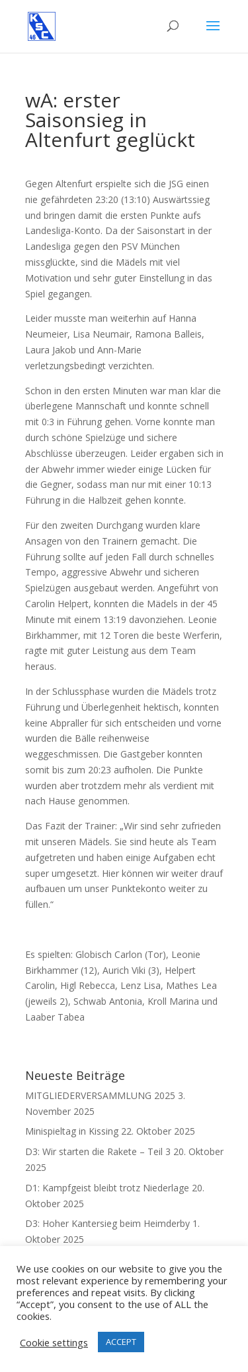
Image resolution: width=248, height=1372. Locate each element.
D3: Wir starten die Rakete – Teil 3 (98, 1151)
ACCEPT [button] (121, 1342)
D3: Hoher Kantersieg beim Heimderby (107, 1223)
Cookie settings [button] (54, 1342)
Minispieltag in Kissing (71, 1131)
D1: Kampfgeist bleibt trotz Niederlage (107, 1187)
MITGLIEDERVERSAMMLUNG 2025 (100, 1095)
